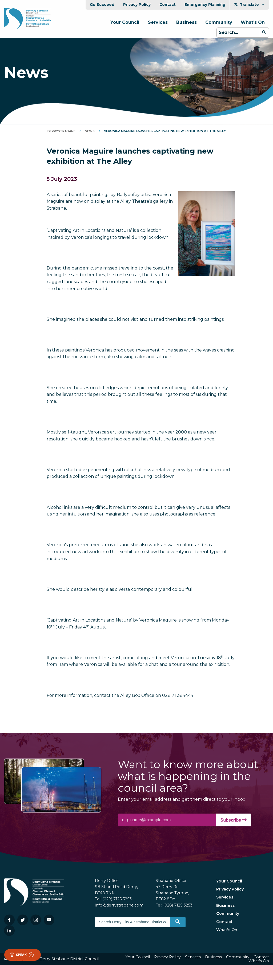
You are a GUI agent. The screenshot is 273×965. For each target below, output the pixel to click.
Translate (249, 4)
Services (158, 22)
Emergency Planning (204, 4)
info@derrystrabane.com (119, 905)
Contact (167, 4)
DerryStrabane (61, 131)
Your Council (124, 22)
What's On (253, 22)
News (90, 131)
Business (186, 22)
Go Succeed (102, 4)
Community (218, 22)
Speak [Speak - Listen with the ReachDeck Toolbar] (22, 954)
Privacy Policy (137, 4)
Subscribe (233, 820)
